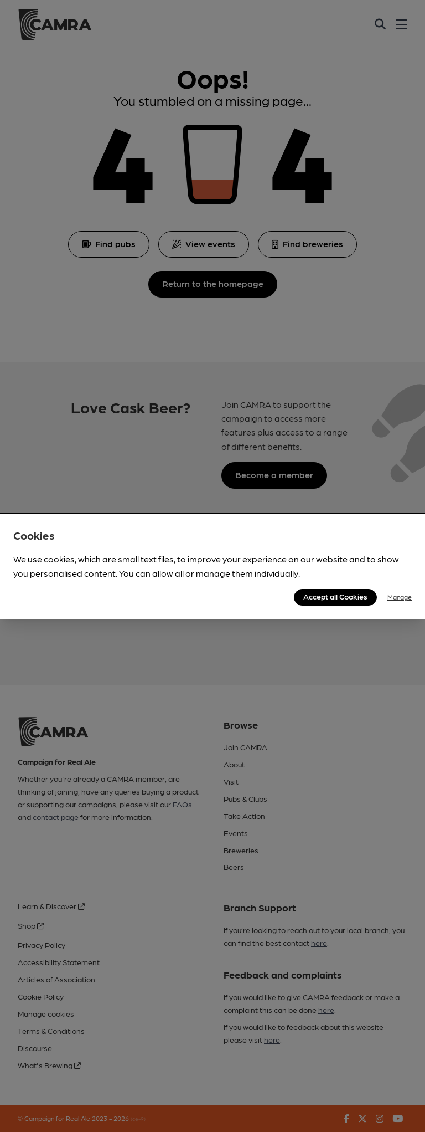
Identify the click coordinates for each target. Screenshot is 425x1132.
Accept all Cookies (335, 596)
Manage (399, 597)
